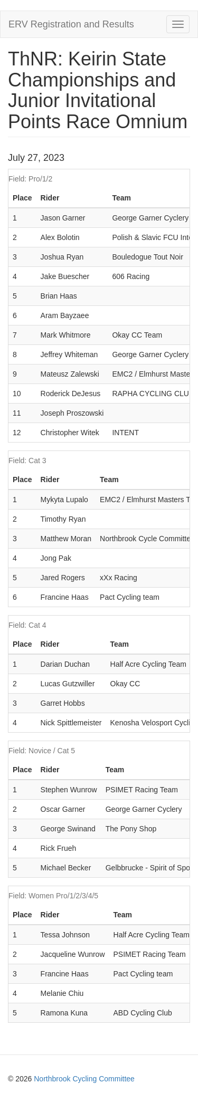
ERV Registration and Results (71, 24)
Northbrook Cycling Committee (84, 1079)
